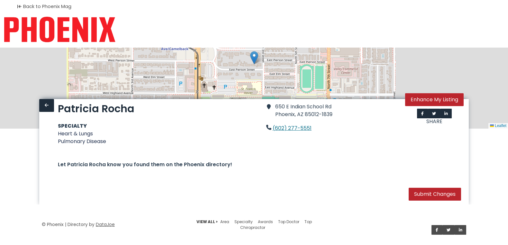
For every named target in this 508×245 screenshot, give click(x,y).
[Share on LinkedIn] (446, 113)
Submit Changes (435, 194)
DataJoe (105, 225)
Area (224, 221)
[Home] (59, 29)
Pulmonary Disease (82, 141)
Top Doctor (288, 221)
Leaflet (498, 125)
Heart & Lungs (75, 133)
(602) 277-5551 (292, 128)
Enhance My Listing (434, 99)
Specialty (243, 221)
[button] (254, 57)
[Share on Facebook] (422, 113)
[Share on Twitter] (434, 113)
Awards (265, 221)
